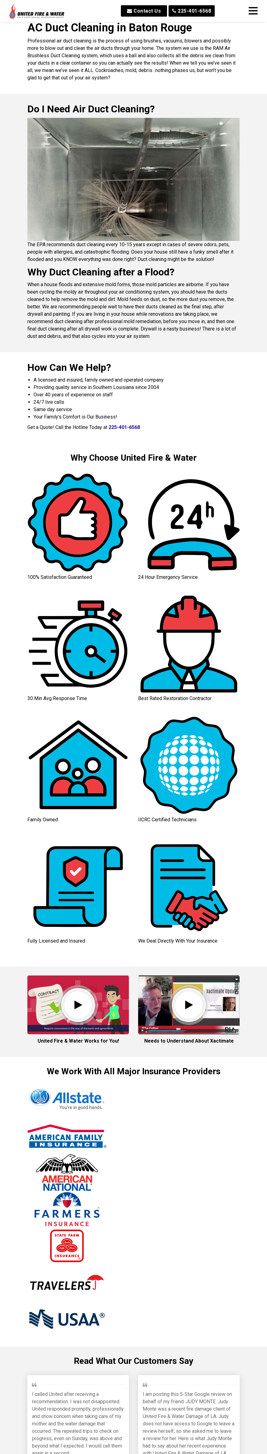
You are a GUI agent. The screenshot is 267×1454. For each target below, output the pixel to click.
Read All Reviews (134, 1442)
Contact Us (144, 11)
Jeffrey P (43, 1259)
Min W (95, 1403)
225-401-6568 (191, 11)
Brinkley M (156, 1266)
